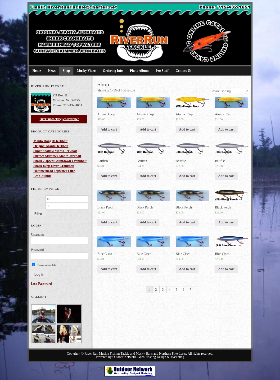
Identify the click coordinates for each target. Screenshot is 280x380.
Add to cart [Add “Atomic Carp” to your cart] (109, 129)
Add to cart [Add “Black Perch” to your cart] (109, 222)
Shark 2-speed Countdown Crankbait (59, 161)
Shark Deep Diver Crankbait (53, 166)
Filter (38, 213)
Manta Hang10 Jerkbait (50, 141)
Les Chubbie (42, 176)
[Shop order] (229, 91)
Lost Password (41, 283)
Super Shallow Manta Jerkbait (55, 151)
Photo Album (139, 70)
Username (38, 234)
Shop (66, 70)
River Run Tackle (59, 21)
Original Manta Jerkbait (50, 146)
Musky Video (86, 70)
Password (37, 250)
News (52, 70)
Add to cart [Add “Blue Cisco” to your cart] (109, 269)
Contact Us (183, 70)
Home (36, 70)
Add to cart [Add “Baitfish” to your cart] (109, 176)
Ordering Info (113, 70)
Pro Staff (162, 70)
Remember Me (44, 265)
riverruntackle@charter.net (59, 119)
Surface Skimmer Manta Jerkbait (57, 156)
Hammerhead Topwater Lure (54, 171)
